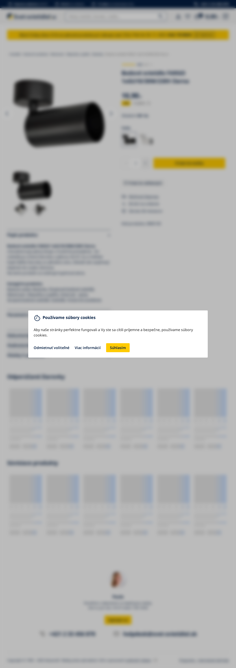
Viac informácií (88, 347)
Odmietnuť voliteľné (51, 347)
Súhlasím (118, 347)
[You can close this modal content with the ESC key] (118, 334)
